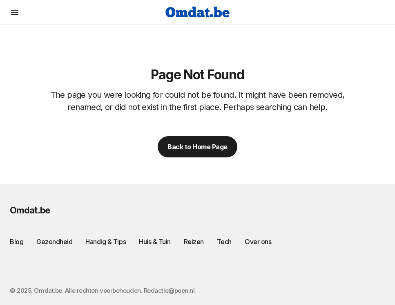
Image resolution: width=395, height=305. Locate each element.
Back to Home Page (197, 147)
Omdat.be (30, 210)
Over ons (258, 242)
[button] (15, 12)
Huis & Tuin (155, 242)
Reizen (194, 242)
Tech (224, 242)
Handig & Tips (105, 242)
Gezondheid (54, 242)
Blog (16, 242)
